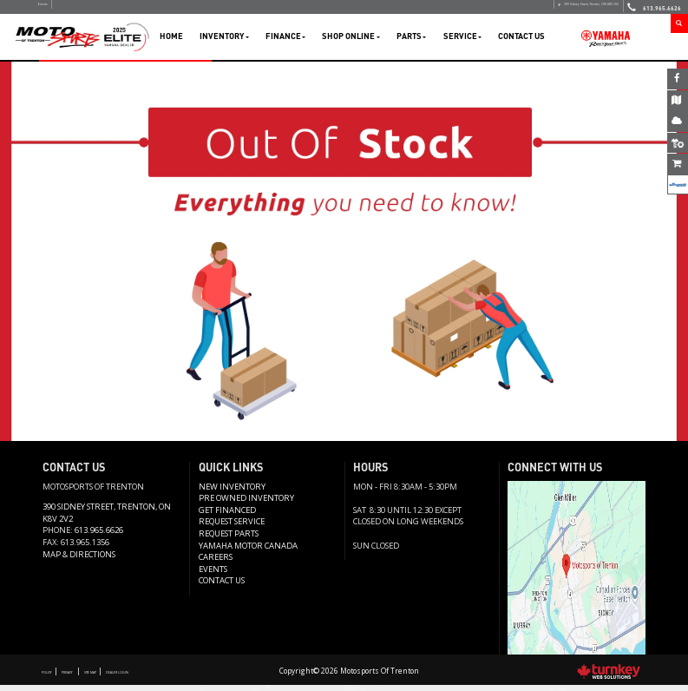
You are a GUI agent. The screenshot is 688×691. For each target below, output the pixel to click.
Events (54, 9)
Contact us (222, 586)
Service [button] (462, 41)
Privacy (90, 676)
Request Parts (229, 539)
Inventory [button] (224, 41)
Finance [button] (285, 41)
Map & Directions (79, 560)
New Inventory (232, 492)
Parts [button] (411, 41)
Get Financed (227, 516)
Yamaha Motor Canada (248, 551)
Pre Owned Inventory (246, 504)
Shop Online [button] (350, 41)
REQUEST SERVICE (232, 528)
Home (171, 41)
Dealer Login (184, 676)
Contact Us (521, 41)
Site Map (132, 676)
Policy (54, 676)
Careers (216, 563)
